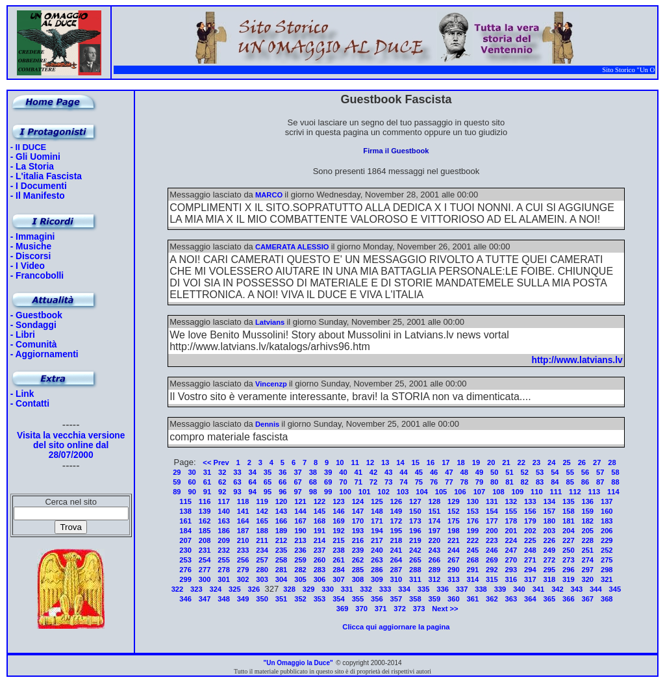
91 (207, 492)
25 (566, 462)
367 (587, 599)
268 (473, 560)
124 (358, 501)
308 (358, 579)
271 (530, 560)
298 (607, 570)
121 (300, 501)
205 (587, 531)
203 (549, 531)
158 (568, 511)
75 (419, 482)
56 (585, 472)
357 (396, 599)
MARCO (268, 195)
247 (511, 550)
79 (479, 482)
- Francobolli (37, 276)
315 (492, 579)
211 (262, 540)
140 (224, 511)
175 (453, 521)
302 (243, 579)
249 (549, 550)
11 (354, 462)
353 (320, 599)
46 (434, 472)
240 (377, 550)
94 (253, 492)
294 (530, 570)
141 (243, 511)
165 (262, 521)
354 (338, 599)
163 (224, 521)
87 (600, 482)
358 (415, 599)
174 (435, 521)
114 (613, 492)
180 (549, 521)
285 (358, 570)
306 (320, 579)
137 (607, 501)
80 (494, 482)
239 (358, 550)
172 (396, 521)
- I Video (27, 266)
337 (462, 589)
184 (185, 531)
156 (530, 511)
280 (262, 570)
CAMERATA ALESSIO (292, 247)
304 (281, 579)
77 (449, 482)
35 (267, 472)
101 (364, 492)
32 (222, 472)
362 (492, 599)
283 (320, 570)
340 (519, 589)
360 (453, 599)
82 (525, 482)
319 (568, 579)
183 (607, 521)
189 (281, 531)
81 (509, 482)
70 (343, 482)
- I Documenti (38, 186)
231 (205, 550)
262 (358, 560)
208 (205, 540)
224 (511, 540)
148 (377, 511)
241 (396, 550)
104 (422, 492)
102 (383, 492)
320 (587, 579)
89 (177, 492)
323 (196, 589)
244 (453, 550)
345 (615, 589)
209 (224, 540)
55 (569, 472)
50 (494, 472)
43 (388, 472)
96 (282, 492)
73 (388, 482)
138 (185, 511)
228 (587, 540)
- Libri (22, 335)
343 (577, 589)
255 (224, 560)
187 (243, 531)
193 (358, 531)
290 (453, 570)
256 (243, 560)
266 (435, 560)
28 (612, 462)
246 (492, 550)
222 (473, 540)
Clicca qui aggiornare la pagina (395, 627)
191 (320, 531)
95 (267, 492)
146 (338, 511)
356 (377, 599)
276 (185, 570)
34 (253, 472)
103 (403, 492)
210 (243, 540)
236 (300, 550)
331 (347, 589)
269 (492, 560)
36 (282, 472)
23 (536, 462)
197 (435, 531)
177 (492, 521)
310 (396, 579)
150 (415, 511)
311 (415, 579)
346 (185, 599)
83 (540, 482)
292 (492, 570)
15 (416, 462)
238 (338, 550)
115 (185, 501)
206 (607, 531)
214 (320, 540)
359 (435, 599)
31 (207, 472)
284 (338, 570)
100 (345, 492)
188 (262, 531)
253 (185, 560)
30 (191, 472)
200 (492, 531)
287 (396, 570)
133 (530, 501)
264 (396, 560)
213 (300, 540)
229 (607, 540)
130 (473, 501)
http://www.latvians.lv (577, 360)
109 (518, 492)
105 (441, 492)
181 (568, 521)
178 (511, 521)
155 (511, 511)
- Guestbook (36, 315)
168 (320, 521)
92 (222, 492)
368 (607, 599)
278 (224, 570)
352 (300, 599)
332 (366, 589)
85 (569, 482)
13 (385, 462)
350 (262, 599)
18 (460, 462)
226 (549, 540)
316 (511, 579)
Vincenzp (271, 384)
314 (473, 579)
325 (235, 589)
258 (281, 560)
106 (460, 492)
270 (511, 560)
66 (282, 482)
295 (549, 570)
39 (328, 472)
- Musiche (30, 246)
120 (281, 501)
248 (530, 550)
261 (338, 560)
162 (205, 521)
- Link (22, 394)
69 (328, 482)
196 (415, 531)
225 (530, 540)
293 (511, 570)
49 (479, 472)
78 (464, 482)
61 (207, 482)
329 (309, 589)
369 (342, 609)
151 (435, 511)
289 (435, 570)
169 (338, 521)
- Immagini (32, 237)
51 (509, 472)
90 (191, 492)
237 (320, 550)
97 (297, 492)
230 (185, 550)
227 (568, 540)
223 (492, 540)
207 (185, 540)
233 (243, 550)
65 (267, 482)
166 (281, 521)
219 (415, 540)
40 (343, 472)
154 (492, 511)
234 (262, 550)
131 (492, 501)
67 (297, 482)
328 (289, 589)
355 (358, 599)
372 (400, 609)
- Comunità (33, 344)
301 (224, 579)
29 (177, 472)
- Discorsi (30, 256)
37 (297, 472)
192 (338, 531)
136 (587, 501)
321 (607, 579)
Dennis (267, 424)
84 (554, 482)
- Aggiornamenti (44, 354)
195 (396, 531)
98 (313, 492)
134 (549, 501)
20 (491, 462)
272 (549, 560)
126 (396, 501)
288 (415, 570)
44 (403, 472)
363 (511, 599)
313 (453, 579)
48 (464, 472)
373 (419, 609)
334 (404, 589)
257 (262, 560)
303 (262, 579)
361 (473, 599)
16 (430, 462)
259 (300, 560)
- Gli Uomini (35, 157)
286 (377, 570)
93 (237, 492)
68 (313, 482)
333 (385, 589)
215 (338, 540)
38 (313, 472)
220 (435, 540)
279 (243, 570)
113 (594, 492)
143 (281, 511)
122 (320, 501)
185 (205, 531)
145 (320, 511)
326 (254, 589)
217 (377, 540)
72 (373, 482)
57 (600, 472)
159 (587, 511)
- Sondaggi (33, 325)
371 (381, 609)
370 (361, 609)
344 (596, 589)
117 (224, 501)
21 (506, 462)
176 (473, 521)
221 (453, 540)
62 (222, 482)
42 (373, 472)
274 (587, 560)
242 (415, 550)
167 (300, 521)
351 (281, 599)
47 (449, 472)
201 (511, 531)
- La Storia (32, 166)
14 (400, 462)
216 (358, 540)
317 (530, 579)
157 (549, 511)
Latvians (270, 322)
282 (300, 570)
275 (607, 560)
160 (607, 511)
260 (320, 560)
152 (453, 511)
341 (539, 589)
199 (473, 531)
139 (205, 511)
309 (377, 579)
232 (224, 550)
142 (262, 511)
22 (521, 462)
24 (551, 462)
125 (377, 501)
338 (481, 589)
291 (473, 570)
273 (568, 560)
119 (262, 501)
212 (281, 540)
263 (377, 560)
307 (338, 579)
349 (243, 599)
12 (370, 462)
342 (557, 589)
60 (191, 482)
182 (587, 521)
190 (300, 531)
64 (253, 482)
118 (243, 501)
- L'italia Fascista (46, 176)
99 (328, 492)
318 (549, 579)
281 (281, 570)
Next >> (445, 609)
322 (177, 589)
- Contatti (29, 404)
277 (205, 570)
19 (476, 462)
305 (300, 579)
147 (358, 511)
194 (377, 531)
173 (415, 521)
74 (403, 482)
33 (237, 472)
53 (540, 472)
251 (587, 550)
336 (442, 589)
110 (537, 492)
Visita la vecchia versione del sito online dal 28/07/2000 (71, 445)
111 (556, 492)
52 (525, 472)
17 (445, 462)
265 (415, 560)
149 (396, 511)
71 (358, 482)
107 (479, 492)
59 (177, 482)
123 (338, 501)
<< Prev (216, 462)
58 (615, 472)
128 (435, 501)
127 (415, 501)
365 (549, 599)
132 (511, 501)
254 (205, 560)
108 (498, 492)
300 (205, 579)
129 (453, 501)
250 (568, 550)
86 (585, 482)
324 (216, 589)
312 (435, 579)
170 (358, 521)
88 (615, 482)
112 (575, 492)
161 (185, 521)
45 (419, 472)
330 (327, 589)
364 (530, 599)
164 (243, 521)
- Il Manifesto (37, 196)
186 (224, 531)
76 (434, 482)
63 (237, 482)
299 (185, 579)
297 (587, 570)
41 (358, 472)
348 (224, 599)
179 (530, 521)
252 (607, 550)
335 (424, 589)
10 (340, 462)
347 (205, 599)
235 (281, 550)
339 (500, 589)
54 (554, 472)
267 (453, 560)
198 (453, 531)
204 (568, 531)
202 (530, 531)
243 (435, 550)
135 (568, 501)
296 (568, 570)
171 (377, 521)
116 (205, 501)
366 (568, 599)
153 (473, 511)
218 (396, 540)
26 (582, 462)
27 (597, 462)
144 (300, 511)
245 (473, 550)
